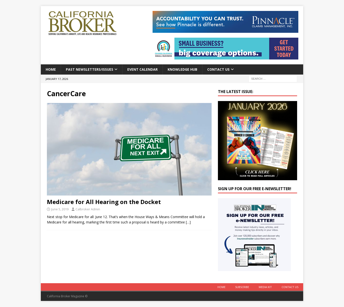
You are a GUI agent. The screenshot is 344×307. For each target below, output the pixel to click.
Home (51, 69)
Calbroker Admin (88, 209)
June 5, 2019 (60, 209)
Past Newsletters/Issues (89, 69)
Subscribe (242, 287)
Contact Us (218, 69)
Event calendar (142, 69)
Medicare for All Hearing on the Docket (104, 202)
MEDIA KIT (265, 287)
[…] (188, 222)
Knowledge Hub (182, 69)
